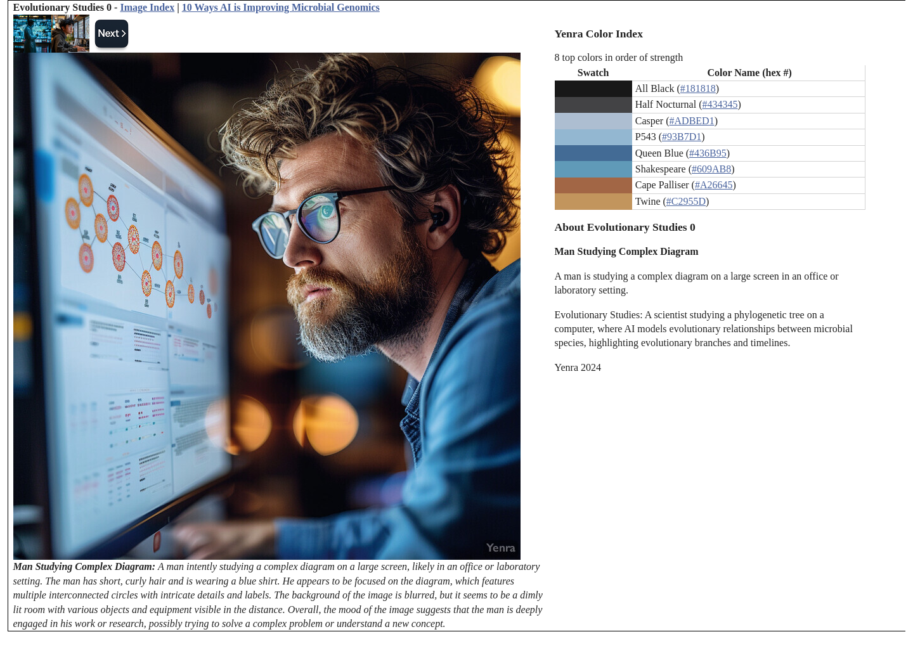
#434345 (719, 104)
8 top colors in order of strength (619, 57)
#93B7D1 (681, 136)
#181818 (698, 88)
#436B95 (708, 153)
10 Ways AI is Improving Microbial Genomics (281, 7)
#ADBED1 (692, 120)
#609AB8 (711, 169)
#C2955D (686, 201)
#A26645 (714, 184)
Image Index (147, 7)
